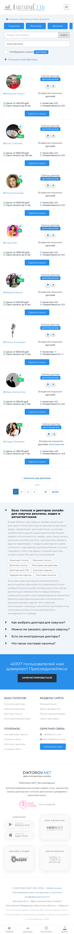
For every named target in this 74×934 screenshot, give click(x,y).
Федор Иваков (13, 292)
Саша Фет (10, 242)
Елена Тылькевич (14, 342)
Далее (55, 492)
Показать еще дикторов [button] (37, 478)
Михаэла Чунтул (14, 93)
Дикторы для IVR (19, 570)
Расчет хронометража (52, 713)
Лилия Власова (13, 193)
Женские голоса (42, 560)
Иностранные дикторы (45, 565)
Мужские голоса (19, 560)
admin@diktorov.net (52, 739)
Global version (54, 888)
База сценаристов (50, 708)
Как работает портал (16, 734)
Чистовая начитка (46, 575)
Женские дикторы (14, 708)
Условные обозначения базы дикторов (27, 19)
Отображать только (29, 52)
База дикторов (48, 704)
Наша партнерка (49, 718)
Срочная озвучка (42, 570)
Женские (36, 25)
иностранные (56, 444)
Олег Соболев (12, 143)
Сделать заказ (37, 113)
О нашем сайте (12, 749)
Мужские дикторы (14, 704)
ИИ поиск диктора (14, 744)
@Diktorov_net (50, 734)
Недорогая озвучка (20, 575)
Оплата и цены (12, 739)
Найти (63, 35)
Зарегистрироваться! (37, 677)
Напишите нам (53, 746)
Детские (58, 25)
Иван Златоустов (14, 392)
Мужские (14, 25)
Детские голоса (18, 565)
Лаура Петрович (14, 441)
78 (45, 492)
